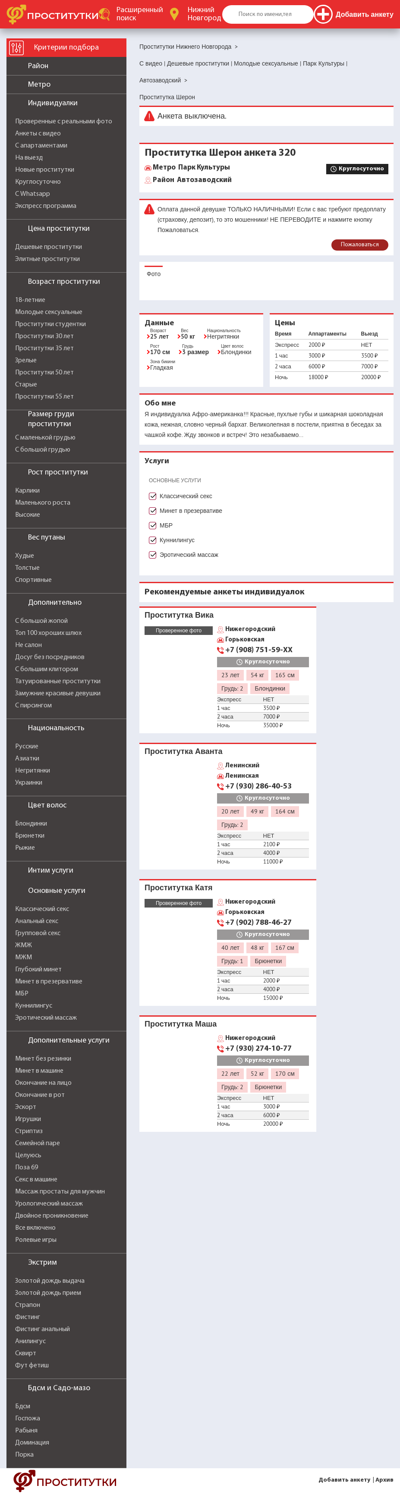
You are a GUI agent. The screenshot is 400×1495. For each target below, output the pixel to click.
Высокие (27, 515)
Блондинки (31, 823)
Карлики (27, 490)
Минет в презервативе (48, 981)
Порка (24, 1454)
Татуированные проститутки (58, 681)
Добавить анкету (344, 1480)
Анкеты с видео (38, 133)
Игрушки (28, 1119)
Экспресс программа (45, 206)
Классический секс (42, 909)
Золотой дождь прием (48, 1293)
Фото (154, 274)
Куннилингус (33, 1005)
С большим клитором (46, 669)
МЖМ (23, 957)
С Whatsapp (32, 194)
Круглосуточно (38, 182)
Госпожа (27, 1418)
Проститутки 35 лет (44, 348)
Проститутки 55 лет (44, 396)
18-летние (30, 300)
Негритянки (32, 770)
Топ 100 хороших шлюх (48, 633)
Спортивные (33, 580)
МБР (21, 993)
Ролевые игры (36, 1240)
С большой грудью (42, 449)
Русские (26, 746)
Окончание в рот (40, 1095)
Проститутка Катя (178, 887)
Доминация (32, 1442)
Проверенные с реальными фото (63, 121)
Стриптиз (29, 1131)
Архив (384, 1480)
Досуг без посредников (50, 657)
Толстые (27, 568)
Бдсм (22, 1406)
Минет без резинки (43, 1058)
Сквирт (25, 1353)
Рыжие (25, 848)
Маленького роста (42, 502)
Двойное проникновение (51, 1215)
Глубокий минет (38, 969)
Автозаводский (192, 180)
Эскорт (25, 1107)
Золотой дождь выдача (50, 1281)
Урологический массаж (49, 1203)
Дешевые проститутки (48, 247)
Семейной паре (37, 1143)
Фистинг (27, 1317)
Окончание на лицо (43, 1083)
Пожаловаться (360, 245)
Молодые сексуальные (48, 312)
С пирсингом (33, 705)
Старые (26, 384)
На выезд (29, 157)
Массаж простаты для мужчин (60, 1191)
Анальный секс (36, 921)
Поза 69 (26, 1167)
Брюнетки (29, 835)
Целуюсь (28, 1155)
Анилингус (30, 1341)
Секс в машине (36, 1179)
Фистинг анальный (42, 1329)
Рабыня (26, 1430)
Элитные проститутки (47, 259)
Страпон (27, 1305)
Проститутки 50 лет (44, 372)
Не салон (28, 645)
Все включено (35, 1228)
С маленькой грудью (45, 437)
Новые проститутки (44, 169)
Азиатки (27, 758)
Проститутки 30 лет (44, 336)
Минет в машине (39, 1071)
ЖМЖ (23, 945)
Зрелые (26, 360)
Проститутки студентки (50, 324)
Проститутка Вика (179, 615)
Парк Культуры (191, 168)
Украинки (28, 782)
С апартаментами (41, 145)
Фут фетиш (32, 1365)
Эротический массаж (46, 1017)
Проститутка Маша (181, 1024)
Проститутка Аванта (183, 751)
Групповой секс (37, 933)
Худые (24, 556)
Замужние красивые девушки (58, 693)
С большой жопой (41, 621)
